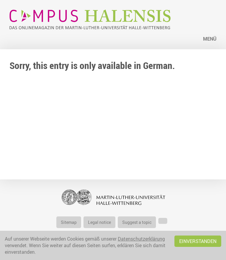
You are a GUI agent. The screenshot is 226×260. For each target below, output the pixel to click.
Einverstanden (197, 241)
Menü (209, 39)
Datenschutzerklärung (141, 239)
